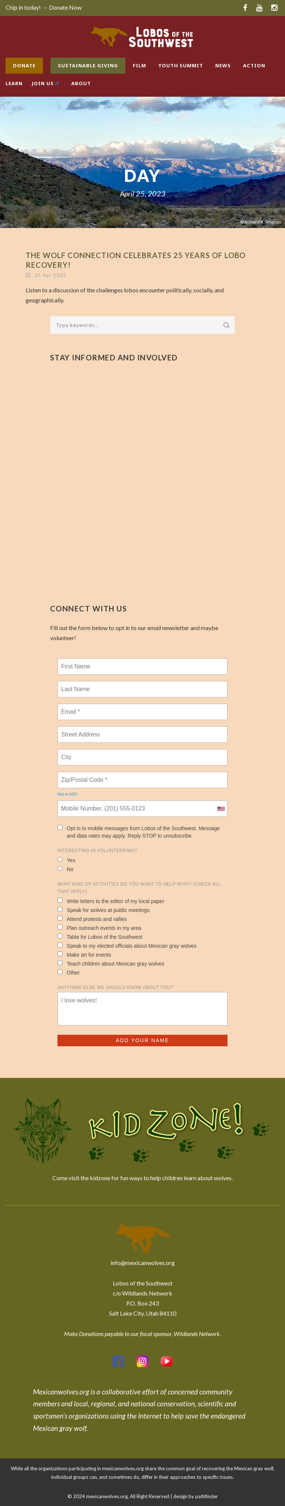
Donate (24, 65)
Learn (14, 83)
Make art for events (84, 954)
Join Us (45, 83)
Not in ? (67, 794)
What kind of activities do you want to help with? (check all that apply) (139, 888)
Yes (66, 860)
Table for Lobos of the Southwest (100, 937)
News (223, 65)
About (81, 83)
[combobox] (220, 808)
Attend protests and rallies (92, 919)
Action (254, 65)
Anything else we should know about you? (115, 987)
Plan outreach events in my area (99, 928)
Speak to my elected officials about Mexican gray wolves (127, 946)
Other (69, 972)
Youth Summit (180, 65)
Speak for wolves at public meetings (104, 910)
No (65, 869)
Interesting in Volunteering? (97, 850)
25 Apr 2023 (50, 275)
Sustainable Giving (88, 65)
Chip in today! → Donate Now (44, 7)
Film (139, 65)
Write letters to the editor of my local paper (111, 901)
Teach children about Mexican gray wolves (111, 963)
